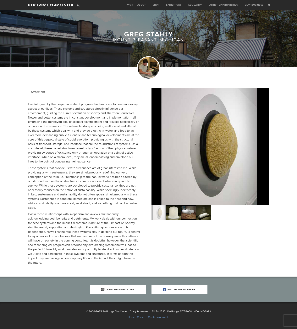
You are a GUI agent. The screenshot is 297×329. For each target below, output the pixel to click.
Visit (130, 4)
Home (131, 317)
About (143, 4)
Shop (157, 4)
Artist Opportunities (224, 4)
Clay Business (254, 4)
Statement (38, 92)
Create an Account (158, 317)
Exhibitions (175, 4)
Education (196, 4)
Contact (141, 317)
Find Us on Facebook (179, 289)
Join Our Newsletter (118, 289)
